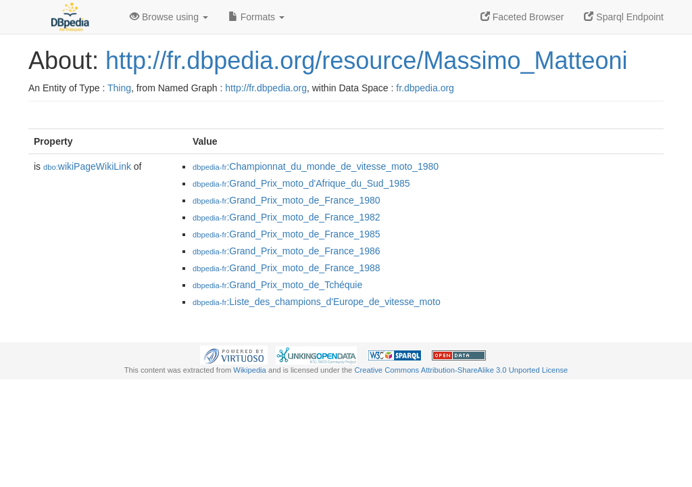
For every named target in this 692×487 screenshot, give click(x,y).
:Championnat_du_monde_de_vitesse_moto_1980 (316, 166)
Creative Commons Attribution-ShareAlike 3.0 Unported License (461, 370)
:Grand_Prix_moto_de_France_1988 (286, 267)
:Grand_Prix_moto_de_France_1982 (286, 217)
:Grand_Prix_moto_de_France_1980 (286, 200)
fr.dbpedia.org (425, 88)
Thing (119, 88)
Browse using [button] (169, 16)
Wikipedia (249, 370)
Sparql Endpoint (624, 16)
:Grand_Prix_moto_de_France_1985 (286, 234)
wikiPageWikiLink (87, 166)
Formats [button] (256, 16)
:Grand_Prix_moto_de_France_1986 (286, 251)
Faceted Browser (522, 16)
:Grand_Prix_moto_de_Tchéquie (277, 284)
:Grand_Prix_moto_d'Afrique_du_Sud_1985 (301, 183)
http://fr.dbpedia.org (266, 88)
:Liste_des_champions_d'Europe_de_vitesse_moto (317, 301)
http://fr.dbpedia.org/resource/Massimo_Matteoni (366, 60)
